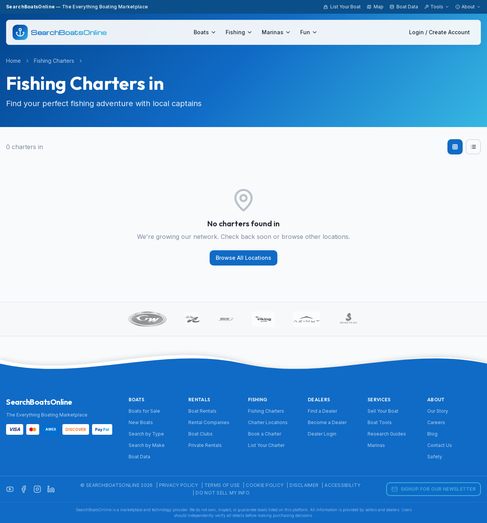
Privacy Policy (178, 485)
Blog (432, 434)
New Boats (141, 422)
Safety (434, 456)
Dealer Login (322, 434)
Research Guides (387, 434)
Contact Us (439, 445)
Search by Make (147, 445)
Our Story (437, 411)
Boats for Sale (144, 411)
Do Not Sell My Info (223, 493)
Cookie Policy (264, 485)
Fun (309, 32)
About (468, 7)
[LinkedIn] (51, 489)
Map (375, 7)
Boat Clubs (200, 434)
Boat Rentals (202, 411)
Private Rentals (205, 445)
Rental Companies (208, 422)
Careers (436, 422)
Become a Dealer (327, 422)
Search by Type (146, 434)
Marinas (276, 32)
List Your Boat (342, 7)
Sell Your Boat (383, 411)
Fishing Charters (54, 60)
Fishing (239, 32)
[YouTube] (10, 489)
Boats (205, 32)
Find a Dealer (322, 411)
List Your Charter (266, 445)
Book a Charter (264, 434)
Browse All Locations (243, 257)
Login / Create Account (439, 32)
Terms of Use (222, 485)
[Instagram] (37, 489)
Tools (436, 7)
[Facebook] (23, 489)
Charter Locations (268, 422)
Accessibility (342, 485)
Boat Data (404, 7)
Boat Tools (380, 422)
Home (13, 60)
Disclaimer (304, 485)
